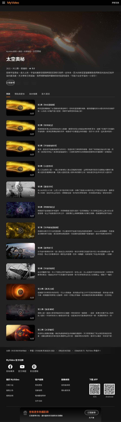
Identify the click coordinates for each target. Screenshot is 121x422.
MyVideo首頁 (12, 51)
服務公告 (10, 390)
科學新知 (30, 51)
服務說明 (10, 396)
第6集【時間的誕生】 (47, 206)
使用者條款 (68, 385)
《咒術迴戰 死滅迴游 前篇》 (47, 350)
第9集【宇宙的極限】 (47, 268)
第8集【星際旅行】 (46, 247)
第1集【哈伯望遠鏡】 (47, 104)
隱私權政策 (68, 390)
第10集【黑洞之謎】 (47, 288)
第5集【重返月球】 (46, 186)
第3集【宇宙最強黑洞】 (48, 145)
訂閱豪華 (14, 82)
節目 (22, 51)
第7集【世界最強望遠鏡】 (49, 227)
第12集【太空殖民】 (47, 329)
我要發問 (39, 390)
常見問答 (39, 385)
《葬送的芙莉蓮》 (68, 350)
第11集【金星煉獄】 (47, 309)
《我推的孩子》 (84, 350)
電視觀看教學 (41, 396)
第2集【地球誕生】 (46, 125)
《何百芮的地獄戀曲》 (19, 350)
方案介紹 (10, 385)
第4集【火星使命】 (46, 165)
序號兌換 (115, 2)
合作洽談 (39, 402)
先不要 (91, 417)
